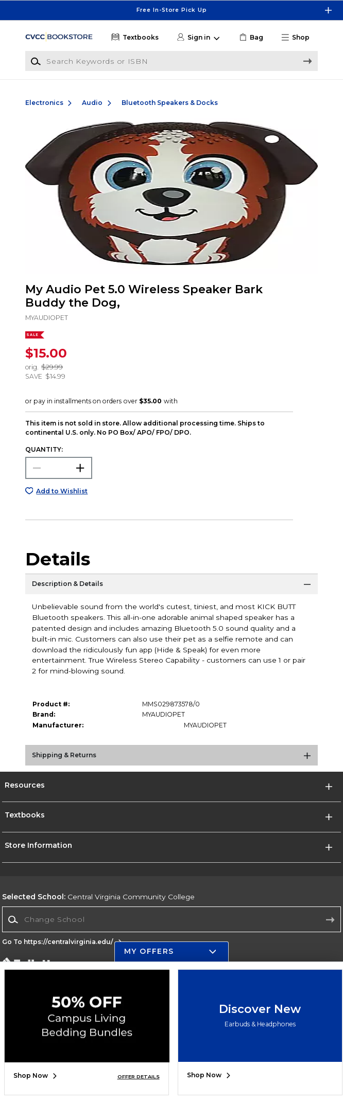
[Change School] (171, 919)
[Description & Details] (171, 586)
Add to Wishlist (62, 491)
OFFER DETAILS (138, 1076)
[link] (250, 37)
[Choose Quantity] (59, 467)
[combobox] (171, 919)
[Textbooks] (134, 37)
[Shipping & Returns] (171, 757)
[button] (298, 37)
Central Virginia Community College (98, 897)
